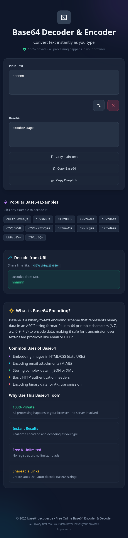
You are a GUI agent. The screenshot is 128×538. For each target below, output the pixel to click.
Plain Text (16, 66)
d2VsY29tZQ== (39, 228)
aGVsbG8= (43, 219)
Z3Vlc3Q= (35, 237)
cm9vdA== (109, 228)
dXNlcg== (87, 228)
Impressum (64, 529)
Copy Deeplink (64, 180)
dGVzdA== (109, 219)
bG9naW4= (65, 228)
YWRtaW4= (87, 219)
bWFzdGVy (13, 237)
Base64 (14, 118)
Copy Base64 (64, 168)
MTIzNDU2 (65, 219)
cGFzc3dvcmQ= (17, 219)
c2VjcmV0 (13, 228)
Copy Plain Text (63, 157)
